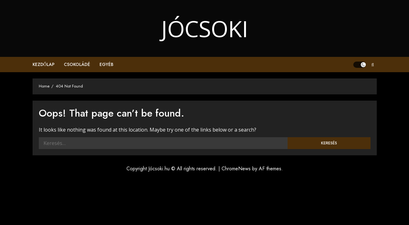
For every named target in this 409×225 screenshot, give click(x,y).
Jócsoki (204, 28)
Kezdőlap (43, 64)
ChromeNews (236, 168)
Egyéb (106, 64)
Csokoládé (77, 64)
